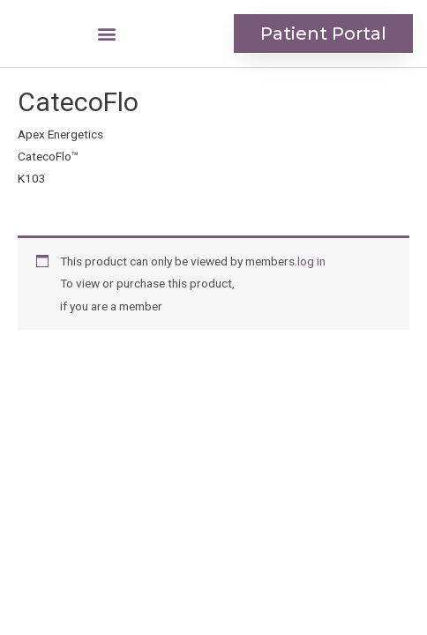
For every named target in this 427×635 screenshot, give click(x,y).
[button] (106, 34)
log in (311, 261)
